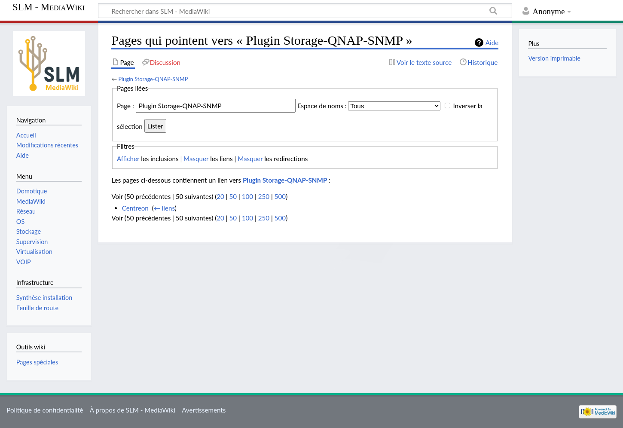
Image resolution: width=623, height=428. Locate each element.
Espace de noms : (322, 106)
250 (263, 196)
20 (220, 196)
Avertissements (204, 410)
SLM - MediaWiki (48, 7)
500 (280, 196)
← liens (164, 208)
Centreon (135, 208)
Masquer (195, 158)
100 (247, 196)
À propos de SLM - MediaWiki (132, 410)
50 (233, 196)
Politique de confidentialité (44, 410)
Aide (492, 42)
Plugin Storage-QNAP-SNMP (153, 79)
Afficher (128, 158)
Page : (125, 106)
